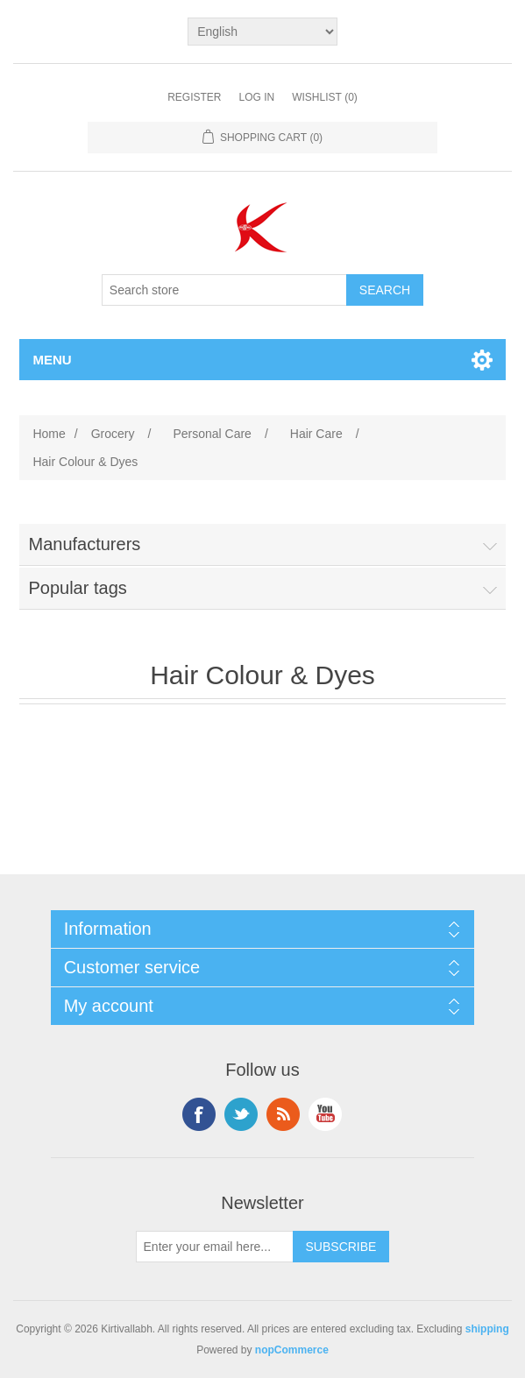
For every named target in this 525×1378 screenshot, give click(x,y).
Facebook (199, 1114)
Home (48, 434)
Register (194, 97)
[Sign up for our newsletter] (215, 1246)
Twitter (241, 1114)
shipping (487, 1329)
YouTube (325, 1114)
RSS (283, 1114)
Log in (256, 97)
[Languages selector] (262, 32)
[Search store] (224, 290)
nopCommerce (292, 1350)
